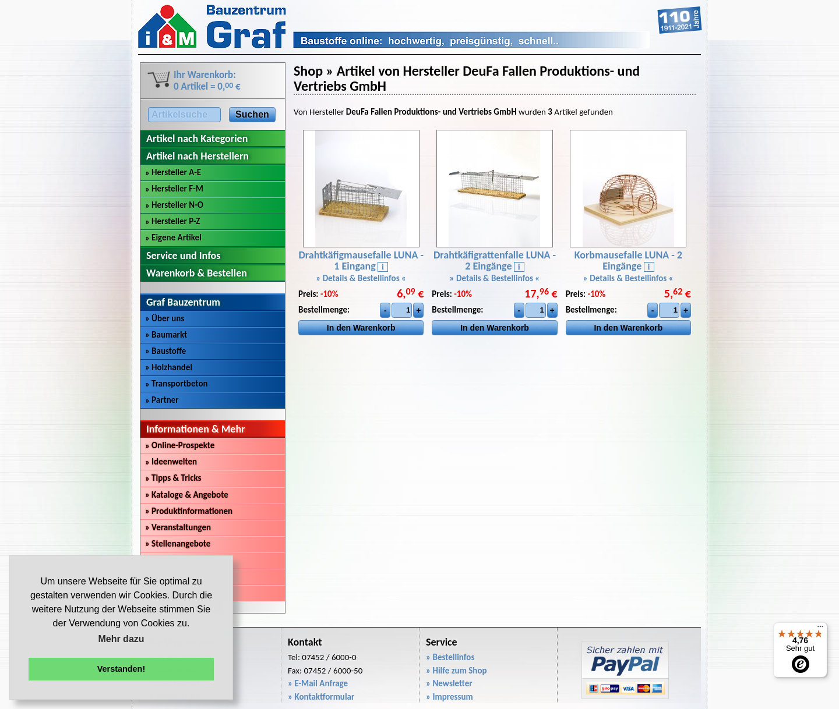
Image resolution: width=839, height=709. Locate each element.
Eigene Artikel (173, 237)
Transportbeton (176, 383)
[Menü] (820, 629)
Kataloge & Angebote (186, 495)
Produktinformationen (188, 511)
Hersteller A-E (173, 172)
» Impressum (449, 697)
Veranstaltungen (178, 527)
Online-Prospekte (179, 445)
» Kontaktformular (321, 697)
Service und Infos (183, 255)
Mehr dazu (121, 639)
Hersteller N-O (174, 205)
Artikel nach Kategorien (197, 138)
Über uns (164, 318)
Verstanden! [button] (121, 668)
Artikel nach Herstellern (197, 156)
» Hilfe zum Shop (456, 670)
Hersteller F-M (174, 188)
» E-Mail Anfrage (318, 683)
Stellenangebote (177, 543)
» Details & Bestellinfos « (361, 278)
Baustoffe (165, 351)
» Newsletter (449, 683)
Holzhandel (168, 367)
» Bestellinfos (450, 657)
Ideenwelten (171, 461)
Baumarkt (166, 334)
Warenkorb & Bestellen (196, 273)
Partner (162, 400)
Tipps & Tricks (173, 478)
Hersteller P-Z (172, 221)
